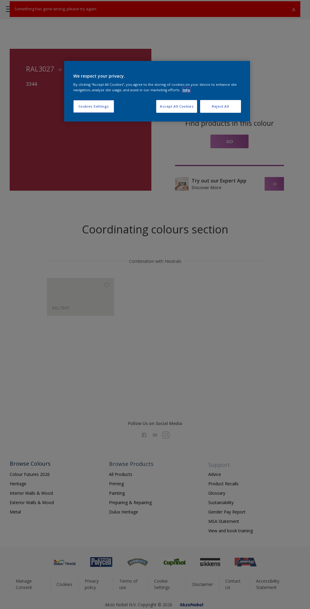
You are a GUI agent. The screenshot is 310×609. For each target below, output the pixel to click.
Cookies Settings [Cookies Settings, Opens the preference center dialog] (93, 106)
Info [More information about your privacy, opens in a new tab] (186, 90)
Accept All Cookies (176, 106)
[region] (157, 91)
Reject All (220, 106)
